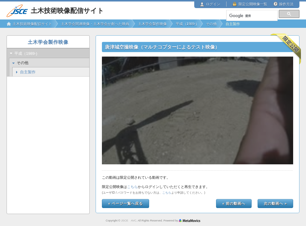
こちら (132, 187)
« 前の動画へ (233, 203)
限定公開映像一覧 (252, 4)
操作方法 (286, 4)
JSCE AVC (128, 220)
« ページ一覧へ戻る (125, 203)
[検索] (251, 16)
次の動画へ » (275, 203)
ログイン (213, 4)
